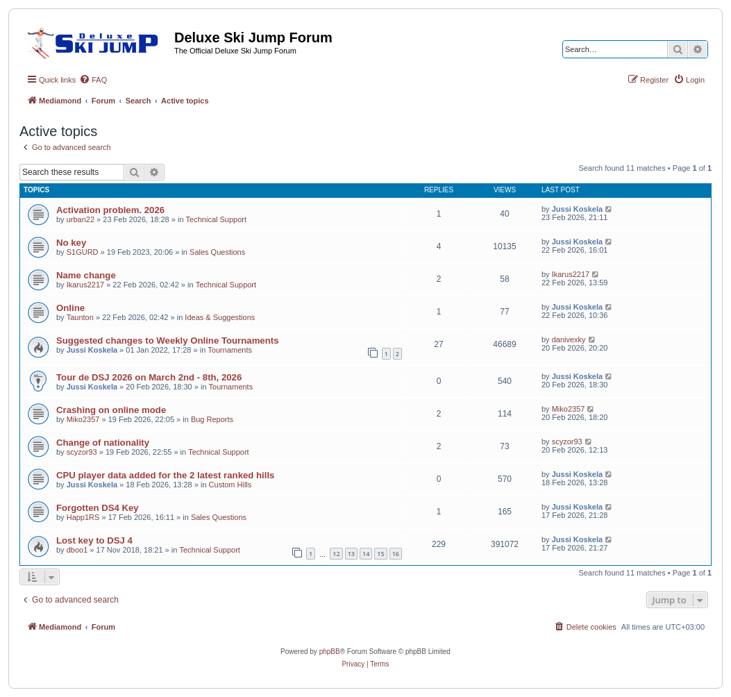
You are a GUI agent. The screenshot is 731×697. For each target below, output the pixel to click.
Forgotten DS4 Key (97, 508)
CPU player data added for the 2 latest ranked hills (165, 475)
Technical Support (216, 219)
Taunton (80, 317)
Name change (86, 275)
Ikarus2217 (85, 284)
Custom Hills (230, 484)
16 (395, 553)
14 (365, 553)
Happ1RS (83, 517)
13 (351, 553)
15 (380, 553)
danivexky (569, 339)
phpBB (329, 651)
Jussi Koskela (577, 209)
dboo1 (77, 550)
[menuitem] (93, 80)
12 (336, 553)
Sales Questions (217, 252)
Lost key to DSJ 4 (94, 540)
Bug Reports (212, 419)
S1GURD (83, 252)
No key (71, 242)
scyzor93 (82, 452)
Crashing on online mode (111, 410)
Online (70, 308)
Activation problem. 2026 (110, 210)
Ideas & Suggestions (220, 317)
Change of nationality (102, 442)
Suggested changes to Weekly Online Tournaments (167, 340)
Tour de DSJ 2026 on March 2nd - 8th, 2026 (149, 377)
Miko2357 (83, 419)
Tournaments (230, 350)
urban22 (80, 219)
